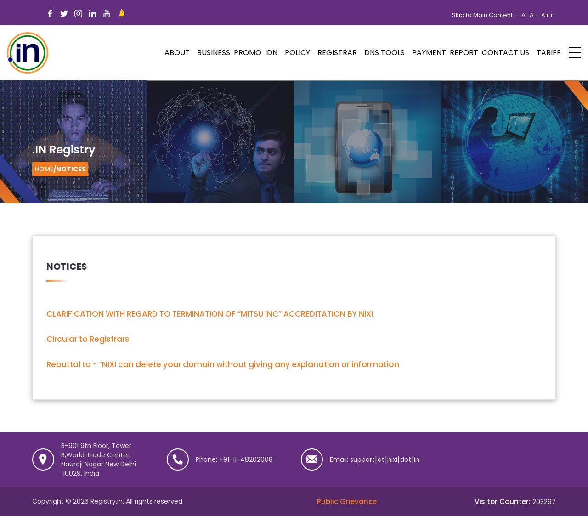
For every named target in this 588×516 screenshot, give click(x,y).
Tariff (549, 52)
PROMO (247, 52)
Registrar (337, 52)
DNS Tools (384, 52)
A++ (547, 15)
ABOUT (177, 52)
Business (213, 52)
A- (533, 15)
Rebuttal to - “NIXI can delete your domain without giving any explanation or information (222, 364)
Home (43, 169)
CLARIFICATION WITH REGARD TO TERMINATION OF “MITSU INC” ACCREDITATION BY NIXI (209, 313)
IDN (271, 52)
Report (464, 52)
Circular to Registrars (87, 339)
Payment (429, 52)
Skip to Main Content (482, 15)
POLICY (297, 52)
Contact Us (505, 52)
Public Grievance (347, 501)
